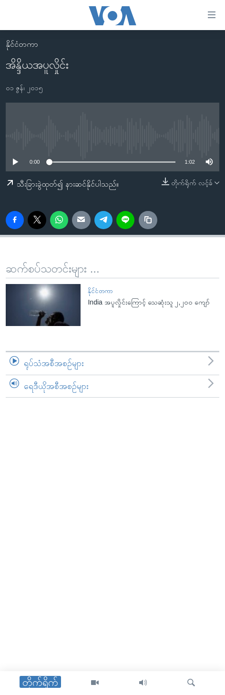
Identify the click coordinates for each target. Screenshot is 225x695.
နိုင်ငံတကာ (22, 44)
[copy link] (148, 220)
